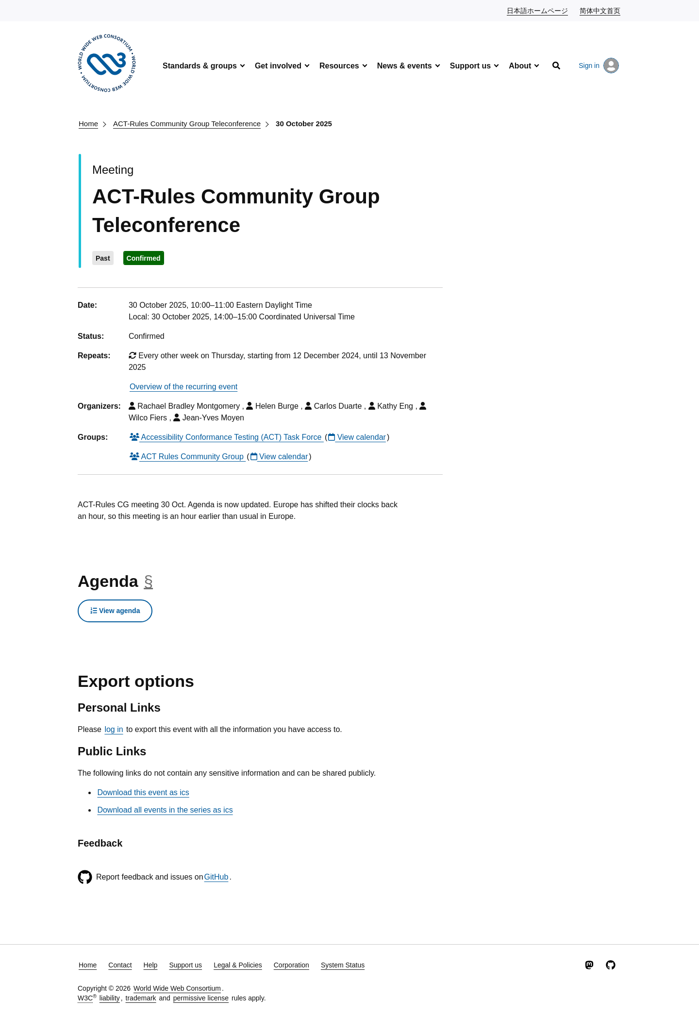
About (520, 66)
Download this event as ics (143, 792)
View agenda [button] (115, 611)
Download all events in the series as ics (165, 810)
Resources (339, 66)
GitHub (216, 877)
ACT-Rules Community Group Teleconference (187, 123)
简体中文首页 (600, 10)
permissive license (201, 998)
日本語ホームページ (538, 10)
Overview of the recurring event (183, 387)
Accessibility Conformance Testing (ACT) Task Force (227, 437)
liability (110, 998)
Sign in (599, 65)
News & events (404, 66)
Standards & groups (200, 66)
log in (113, 729)
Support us (470, 66)
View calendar (357, 437)
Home (88, 123)
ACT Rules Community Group (188, 456)
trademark (141, 998)
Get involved (278, 66)
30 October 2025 (304, 123)
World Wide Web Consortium (177, 988)
